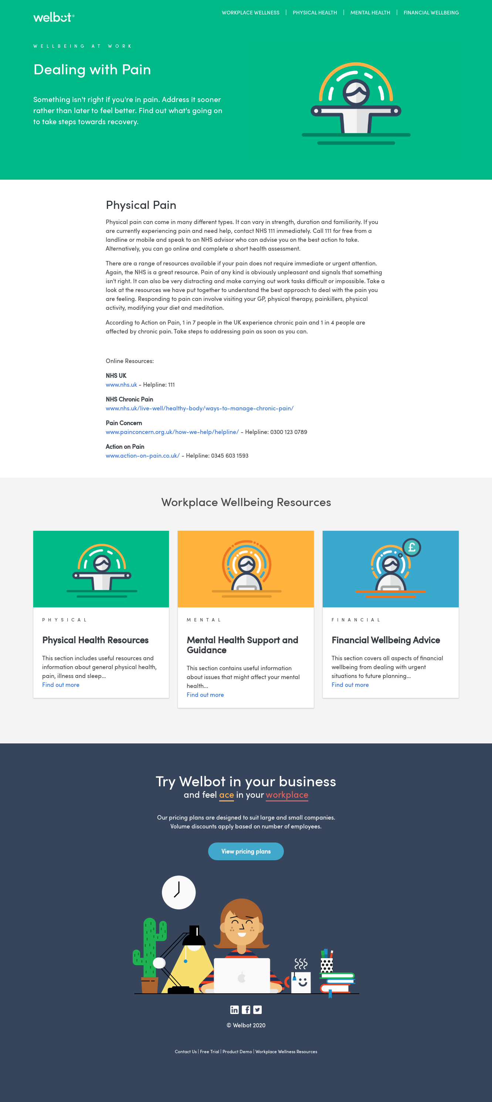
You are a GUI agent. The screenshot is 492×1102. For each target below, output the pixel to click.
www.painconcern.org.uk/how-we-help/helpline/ (172, 432)
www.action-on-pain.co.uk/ (143, 455)
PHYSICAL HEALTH (315, 12)
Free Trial (209, 1051)
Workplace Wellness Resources (286, 1051)
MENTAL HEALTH (370, 12)
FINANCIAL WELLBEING (431, 12)
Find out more (60, 685)
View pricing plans (246, 851)
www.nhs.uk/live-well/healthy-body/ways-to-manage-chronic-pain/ (200, 408)
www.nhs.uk (121, 384)
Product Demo (237, 1051)
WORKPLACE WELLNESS (250, 12)
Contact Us (186, 1051)
